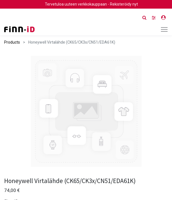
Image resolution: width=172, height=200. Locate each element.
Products (12, 42)
